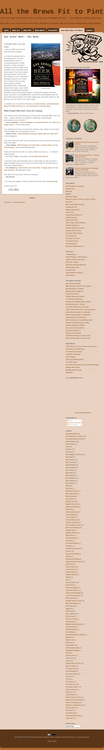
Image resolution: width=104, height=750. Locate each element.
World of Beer (70, 708)
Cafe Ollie (69, 509)
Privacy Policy (52, 741)
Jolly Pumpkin (70, 582)
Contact (89, 30)
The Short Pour (71, 684)
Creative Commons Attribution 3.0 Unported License (72, 737)
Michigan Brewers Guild (73, 370)
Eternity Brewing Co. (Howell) (75, 304)
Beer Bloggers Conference (74, 454)
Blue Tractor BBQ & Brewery (75, 204)
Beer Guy (16, 30)
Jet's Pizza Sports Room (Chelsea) (77, 307)
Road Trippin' (70, 645)
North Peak (69, 611)
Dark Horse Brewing (72, 527)
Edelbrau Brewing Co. (73, 210)
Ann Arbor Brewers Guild (74, 351)
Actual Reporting (71, 433)
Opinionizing (70, 621)
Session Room (70, 655)
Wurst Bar (69, 710)
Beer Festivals (70, 467)
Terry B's (68, 676)
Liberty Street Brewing (73, 593)
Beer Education (71, 465)
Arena (68, 446)
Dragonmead (70, 530)
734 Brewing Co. (71, 254)
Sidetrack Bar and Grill (73, 663)
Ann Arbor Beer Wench (39, 156)
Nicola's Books (40, 104)
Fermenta (69, 540)
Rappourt (69, 637)
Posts (69, 421)
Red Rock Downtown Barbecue (76, 265)
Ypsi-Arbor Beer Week (73, 715)
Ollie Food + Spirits (72, 262)
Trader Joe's (70, 692)
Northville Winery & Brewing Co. (76, 317)
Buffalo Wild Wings (72, 507)
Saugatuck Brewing (72, 650)
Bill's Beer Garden (72, 196)
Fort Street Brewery (72, 543)
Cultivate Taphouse (72, 522)
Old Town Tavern (71, 619)
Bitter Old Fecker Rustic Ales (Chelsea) (78, 286)
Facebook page (51, 181)
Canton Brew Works (72, 294)
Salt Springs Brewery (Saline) (75, 325)
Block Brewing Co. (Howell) (75, 288)
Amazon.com (21, 106)
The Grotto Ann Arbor (73, 238)
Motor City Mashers (72, 603)
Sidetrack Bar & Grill (72, 267)
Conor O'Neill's (70, 517)
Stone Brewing (70, 671)
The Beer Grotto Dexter (73, 333)
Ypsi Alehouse (70, 275)
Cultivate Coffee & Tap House (75, 259)
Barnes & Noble (9, 106)
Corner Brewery (71, 520)
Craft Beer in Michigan (73, 354)
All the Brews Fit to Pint (51, 12)
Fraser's (68, 551)
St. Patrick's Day (71, 668)
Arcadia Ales (70, 444)
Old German (70, 616)
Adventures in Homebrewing (40, 106)
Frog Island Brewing (72, 554)
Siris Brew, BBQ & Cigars (74, 233)
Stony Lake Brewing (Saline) (75, 328)
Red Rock (69, 642)
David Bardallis (37, 737)
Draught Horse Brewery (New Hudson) (78, 301)
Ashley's (68, 449)
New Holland (70, 606)
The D (68, 679)
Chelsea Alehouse (72, 512)
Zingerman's (70, 718)
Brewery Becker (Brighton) (74, 291)
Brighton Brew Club (72, 504)
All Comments (72, 424)
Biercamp (69, 191)
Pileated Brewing (71, 629)
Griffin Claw (69, 564)
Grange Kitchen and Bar (74, 561)
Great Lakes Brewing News (75, 359)
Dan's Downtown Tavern (74, 525)
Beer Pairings (70, 475)
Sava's (68, 653)
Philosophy (52, 30)
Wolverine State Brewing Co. (75, 246)
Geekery (68, 556)
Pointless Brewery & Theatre (75, 228)
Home (6, 30)
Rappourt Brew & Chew (73, 230)
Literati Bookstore (52, 104)
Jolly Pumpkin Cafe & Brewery (76, 222)
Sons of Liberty (71, 666)
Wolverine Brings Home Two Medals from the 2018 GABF (86, 169)
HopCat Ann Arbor (72, 220)
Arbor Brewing (70, 441)
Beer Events (40, 30)
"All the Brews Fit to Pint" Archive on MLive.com (81, 346)
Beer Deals (69, 457)
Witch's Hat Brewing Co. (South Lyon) (78, 338)
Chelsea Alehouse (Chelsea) (75, 296)
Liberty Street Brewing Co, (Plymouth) (78, 312)
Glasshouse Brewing (72, 559)
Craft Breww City (71, 207)
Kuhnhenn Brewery (72, 587)
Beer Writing (70, 483)
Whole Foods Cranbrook (74, 700)
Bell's (67, 486)
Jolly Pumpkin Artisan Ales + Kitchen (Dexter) (80, 309)
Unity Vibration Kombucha (74, 272)
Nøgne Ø (69, 608)
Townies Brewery (71, 243)
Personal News (71, 627)
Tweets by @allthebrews (83, 413)
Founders (69, 546)
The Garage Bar (71, 236)
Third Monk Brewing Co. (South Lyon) (78, 335)
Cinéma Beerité (71, 514)
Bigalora (68, 194)
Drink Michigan (70, 357)
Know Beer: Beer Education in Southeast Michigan (82, 365)
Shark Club (69, 658)
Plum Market (70, 632)
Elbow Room (70, 535)
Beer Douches (70, 462)
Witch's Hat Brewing (72, 702)
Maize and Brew (71, 598)
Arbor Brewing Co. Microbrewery (76, 257)
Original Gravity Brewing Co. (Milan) (77, 322)
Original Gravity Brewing (74, 624)
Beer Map (27, 30)
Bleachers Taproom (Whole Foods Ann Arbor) (80, 199)
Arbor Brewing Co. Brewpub (75, 186)
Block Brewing (70, 496)
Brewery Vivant (71, 501)
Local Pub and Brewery (73, 595)
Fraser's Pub (70, 212)
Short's (68, 661)
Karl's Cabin (70, 585)
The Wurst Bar (70, 270)
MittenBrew (69, 372)
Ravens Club (70, 640)
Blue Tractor (70, 499)
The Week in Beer (72, 687)
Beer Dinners (70, 460)
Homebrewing (70, 572)
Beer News (69, 473)
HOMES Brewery (71, 217)
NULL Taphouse (71, 614)
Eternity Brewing (71, 538)
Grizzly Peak (70, 567)
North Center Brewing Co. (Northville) (78, 315)
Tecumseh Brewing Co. (73, 330)
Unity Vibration (70, 694)
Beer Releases (70, 478)
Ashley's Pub (70, 189)
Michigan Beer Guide (72, 367)
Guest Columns (71, 569)
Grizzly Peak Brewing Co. (74, 215)
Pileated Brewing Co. (72, 225)
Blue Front (69, 202)
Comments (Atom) (19, 202)
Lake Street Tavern (72, 590)
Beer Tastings (70, 480)
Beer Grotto (69, 470)
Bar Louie (69, 452)
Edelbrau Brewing (71, 533)
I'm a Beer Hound (71, 362)
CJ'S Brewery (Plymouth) (74, 299)
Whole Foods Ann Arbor (73, 697)
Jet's (67, 580)
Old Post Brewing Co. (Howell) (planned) (79, 320)
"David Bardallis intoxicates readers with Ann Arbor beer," (37, 134)
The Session (70, 681)
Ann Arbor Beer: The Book (72, 30)
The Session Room (72, 241)
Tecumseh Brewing (72, 674)
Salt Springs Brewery (72, 648)
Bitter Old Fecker (71, 493)
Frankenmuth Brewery (73, 548)
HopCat (68, 577)
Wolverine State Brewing (74, 705)
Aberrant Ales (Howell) (73, 283)
